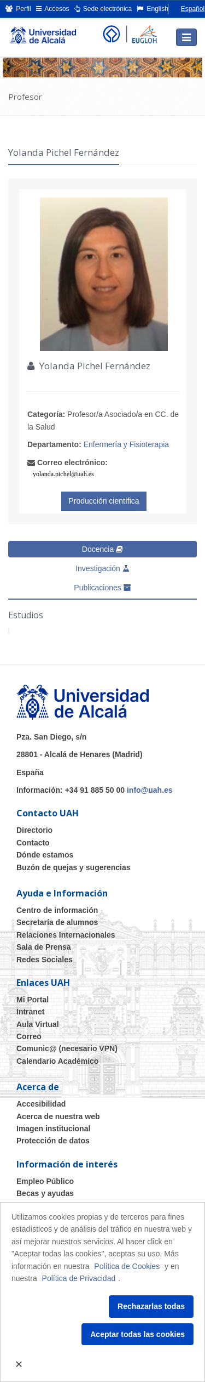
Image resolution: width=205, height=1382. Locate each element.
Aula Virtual (37, 1024)
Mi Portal (32, 999)
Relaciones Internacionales (65, 934)
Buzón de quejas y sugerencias (73, 867)
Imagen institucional (53, 1128)
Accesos (52, 9)
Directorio (34, 830)
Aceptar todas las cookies (137, 1334)
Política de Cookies (127, 1266)
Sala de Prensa (43, 947)
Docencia (102, 549)
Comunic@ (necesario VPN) (67, 1048)
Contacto (33, 842)
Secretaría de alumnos (57, 922)
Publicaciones (102, 587)
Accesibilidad (41, 1103)
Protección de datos (53, 1140)
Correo (29, 1036)
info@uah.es (150, 790)
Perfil (18, 9)
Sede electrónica (103, 9)
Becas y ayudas (45, 1193)
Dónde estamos (44, 854)
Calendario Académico (57, 1061)
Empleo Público (45, 1181)
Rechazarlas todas (151, 1306)
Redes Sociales (44, 959)
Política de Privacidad (79, 1278)
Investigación (102, 568)
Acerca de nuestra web (58, 1116)
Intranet (30, 1011)
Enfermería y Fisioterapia (126, 444)
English (152, 9)
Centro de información (57, 910)
